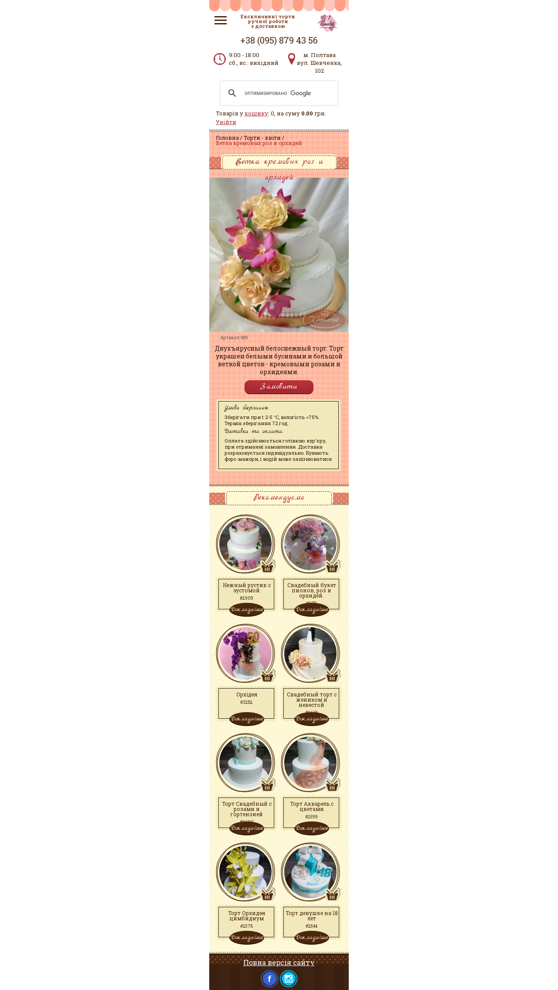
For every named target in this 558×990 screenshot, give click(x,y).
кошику (256, 113)
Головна (227, 137)
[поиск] (278, 93)
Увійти (226, 122)
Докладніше (246, 609)
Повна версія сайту (279, 962)
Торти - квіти (262, 137)
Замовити (279, 387)
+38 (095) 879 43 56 (279, 40)
